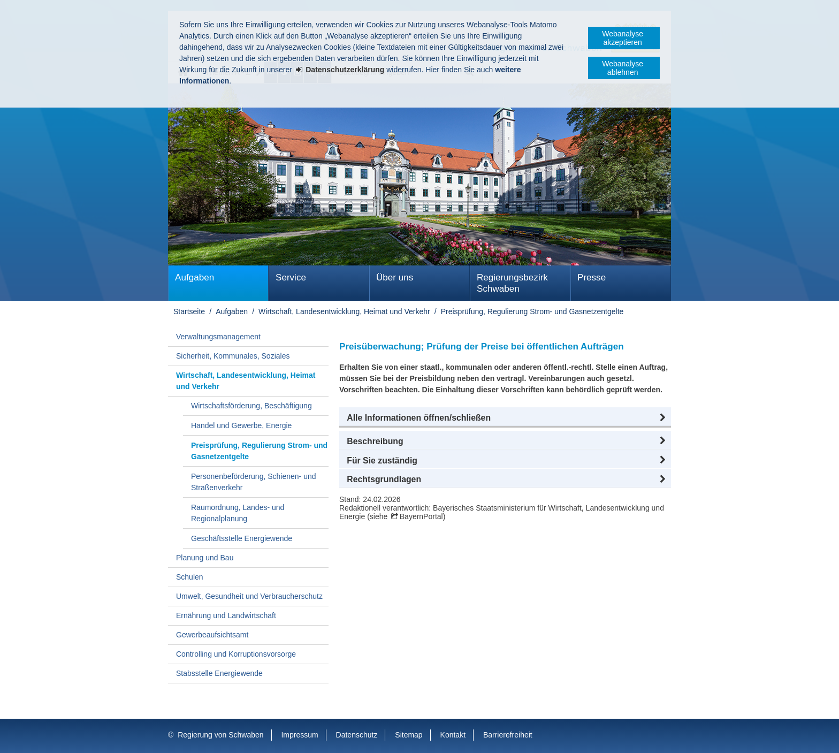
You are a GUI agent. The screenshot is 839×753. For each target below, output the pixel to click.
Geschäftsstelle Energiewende (241, 538)
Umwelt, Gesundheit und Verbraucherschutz (249, 596)
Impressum (299, 735)
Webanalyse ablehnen (622, 68)
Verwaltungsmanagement (218, 336)
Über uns (394, 277)
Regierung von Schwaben (220, 735)
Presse (591, 277)
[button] (505, 418)
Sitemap (408, 735)
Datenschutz (357, 735)
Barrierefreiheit (507, 735)
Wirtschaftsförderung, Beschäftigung (251, 405)
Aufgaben (194, 277)
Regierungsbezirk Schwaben (512, 283)
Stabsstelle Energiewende (219, 673)
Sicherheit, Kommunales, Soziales (232, 356)
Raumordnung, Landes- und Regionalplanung (237, 513)
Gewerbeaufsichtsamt (212, 634)
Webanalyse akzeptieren (622, 38)
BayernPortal (421, 516)
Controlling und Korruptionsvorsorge (236, 654)
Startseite (189, 311)
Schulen (189, 577)
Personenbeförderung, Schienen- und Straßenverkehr (253, 482)
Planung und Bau (204, 557)
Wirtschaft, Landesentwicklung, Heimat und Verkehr (344, 311)
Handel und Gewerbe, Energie (241, 425)
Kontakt (453, 735)
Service (291, 277)
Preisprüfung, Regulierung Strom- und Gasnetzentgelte (532, 311)
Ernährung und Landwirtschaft (226, 615)
